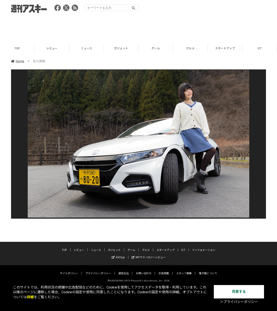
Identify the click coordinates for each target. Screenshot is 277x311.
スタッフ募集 (184, 269)
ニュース (86, 48)
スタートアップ (225, 48)
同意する (239, 292)
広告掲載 (164, 269)
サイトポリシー (69, 269)
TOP (17, 48)
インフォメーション (203, 246)
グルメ (190, 48)
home (17, 61)
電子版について (208, 269)
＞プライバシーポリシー (239, 302)
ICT (260, 48)
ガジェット (121, 48)
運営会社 (123, 269)
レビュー (52, 48)
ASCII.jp (118, 253)
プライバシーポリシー (98, 269)
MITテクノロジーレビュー (149, 253)
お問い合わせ (143, 269)
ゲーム (155, 48)
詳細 (30, 297)
